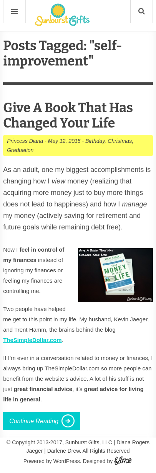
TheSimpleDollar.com (32, 340)
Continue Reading (33, 421)
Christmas (120, 141)
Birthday (95, 141)
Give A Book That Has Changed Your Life (68, 115)
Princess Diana (25, 141)
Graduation (20, 150)
